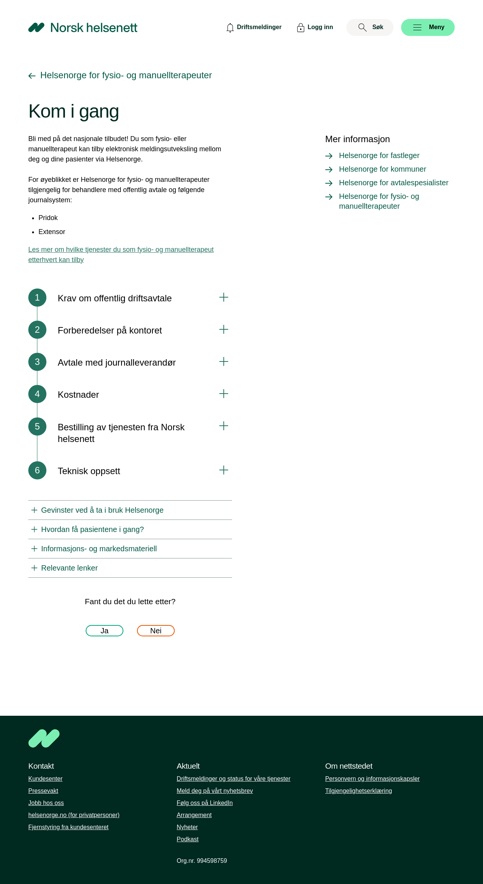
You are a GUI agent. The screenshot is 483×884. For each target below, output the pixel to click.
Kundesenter (45, 778)
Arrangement (194, 815)
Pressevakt (43, 791)
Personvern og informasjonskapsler (372, 778)
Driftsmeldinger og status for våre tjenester (233, 778)
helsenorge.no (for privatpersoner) (74, 815)
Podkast (187, 839)
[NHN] (241, 738)
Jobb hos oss (46, 803)
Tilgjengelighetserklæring (358, 791)
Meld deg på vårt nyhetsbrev (215, 791)
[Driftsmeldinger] (252, 27)
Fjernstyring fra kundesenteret (68, 827)
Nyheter (187, 827)
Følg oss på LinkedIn (205, 803)
